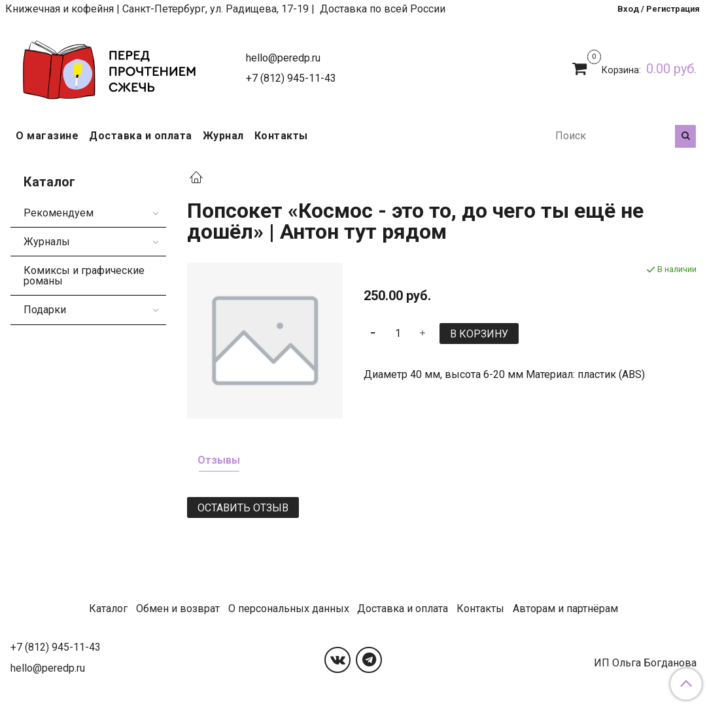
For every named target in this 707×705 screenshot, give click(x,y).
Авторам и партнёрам (565, 608)
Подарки (45, 309)
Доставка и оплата (140, 135)
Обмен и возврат (178, 608)
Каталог (108, 608)
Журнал (223, 135)
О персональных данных (288, 608)
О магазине (47, 135)
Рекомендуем (59, 213)
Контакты (281, 135)
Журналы (47, 241)
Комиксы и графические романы (84, 275)
